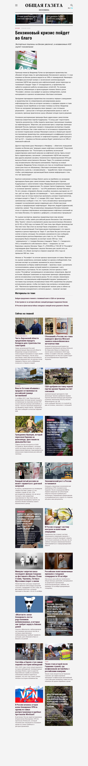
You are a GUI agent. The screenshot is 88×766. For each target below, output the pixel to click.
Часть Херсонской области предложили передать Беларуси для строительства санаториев (28, 342)
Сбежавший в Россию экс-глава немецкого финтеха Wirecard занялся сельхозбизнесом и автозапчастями (59, 340)
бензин (17, 28)
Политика (50, 420)
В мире (50, 601)
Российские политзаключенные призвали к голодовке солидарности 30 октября (59, 573)
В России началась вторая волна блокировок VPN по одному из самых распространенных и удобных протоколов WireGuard (28, 710)
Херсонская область (21, 336)
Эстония (17, 386)
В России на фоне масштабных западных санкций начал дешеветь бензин (42, 306)
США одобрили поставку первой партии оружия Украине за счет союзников (59, 388)
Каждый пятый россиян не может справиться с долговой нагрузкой (28, 483)
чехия (46, 661)
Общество (21, 511)
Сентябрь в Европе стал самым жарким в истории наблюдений (29, 663)
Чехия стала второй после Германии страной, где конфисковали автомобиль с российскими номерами (57, 667)
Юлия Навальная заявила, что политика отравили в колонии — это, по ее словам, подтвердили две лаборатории (58, 428)
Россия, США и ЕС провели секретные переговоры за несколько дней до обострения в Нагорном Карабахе (58, 610)
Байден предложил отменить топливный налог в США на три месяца (40, 298)
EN (72, 8)
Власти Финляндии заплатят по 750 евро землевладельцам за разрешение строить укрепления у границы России (58, 700)
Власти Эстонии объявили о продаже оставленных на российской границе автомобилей (27, 392)
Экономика (44, 10)
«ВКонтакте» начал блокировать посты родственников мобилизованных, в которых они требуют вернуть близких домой (28, 621)
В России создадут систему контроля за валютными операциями (57, 529)
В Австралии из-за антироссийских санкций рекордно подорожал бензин (41, 302)
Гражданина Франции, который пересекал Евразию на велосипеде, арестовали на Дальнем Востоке (28, 438)
